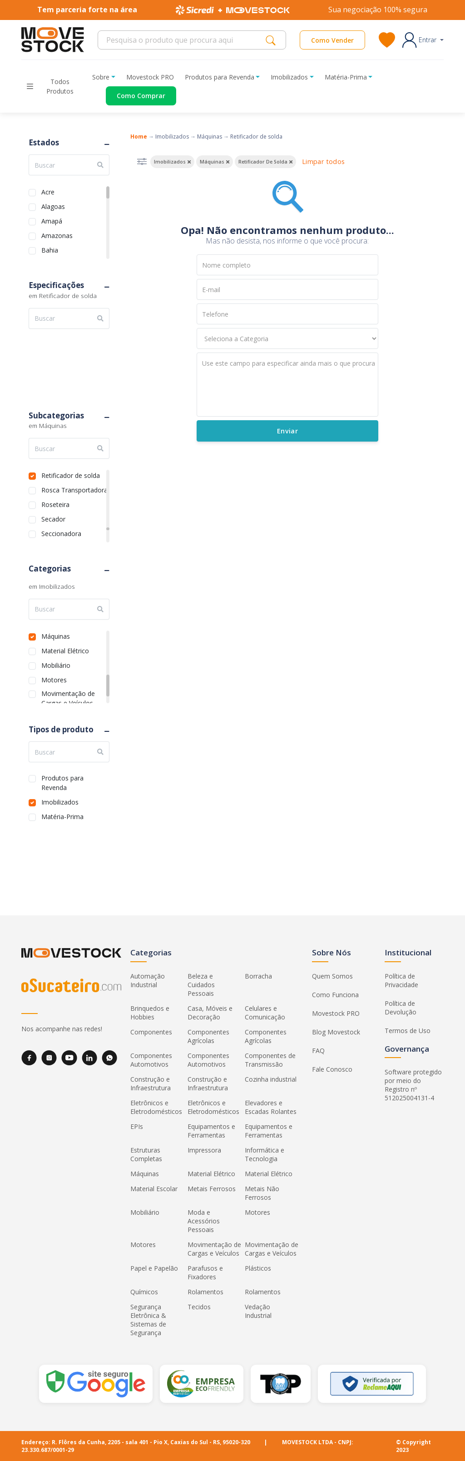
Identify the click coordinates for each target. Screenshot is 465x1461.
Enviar (287, 431)
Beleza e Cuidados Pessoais (201, 985)
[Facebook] (29, 1057)
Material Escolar (154, 1188)
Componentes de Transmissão (270, 1059)
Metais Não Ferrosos (262, 1193)
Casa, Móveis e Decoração (210, 1012)
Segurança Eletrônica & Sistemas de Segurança (148, 1319)
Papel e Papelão (154, 1268)
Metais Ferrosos (212, 1188)
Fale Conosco (332, 1069)
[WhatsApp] (109, 1057)
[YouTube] (69, 1057)
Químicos (144, 1291)
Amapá (51, 220)
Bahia (49, 249)
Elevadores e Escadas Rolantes (271, 1107)
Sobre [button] (100, 77)
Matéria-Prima (62, 815)
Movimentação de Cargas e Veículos (68, 692)
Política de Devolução (400, 1007)
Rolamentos (205, 1291)
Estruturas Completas (146, 1154)
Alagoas (53, 205)
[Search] (184, 40)
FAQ (318, 1050)
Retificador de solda (70, 474)
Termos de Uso (407, 1030)
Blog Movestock (336, 1032)
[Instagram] (49, 1057)
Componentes (151, 1032)
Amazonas (57, 234)
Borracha (258, 976)
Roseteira (55, 503)
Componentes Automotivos (151, 1059)
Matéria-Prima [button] (346, 77)
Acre (47, 191)
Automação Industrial (147, 980)
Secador (53, 518)
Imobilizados (60, 801)
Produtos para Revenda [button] (219, 77)
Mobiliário (55, 664)
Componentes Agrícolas (208, 1036)
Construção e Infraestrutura (150, 1083)
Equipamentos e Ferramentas (211, 1130)
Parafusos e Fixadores (205, 1272)
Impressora (204, 1150)
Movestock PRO (150, 77)
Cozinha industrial (271, 1079)
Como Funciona (335, 994)
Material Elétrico (65, 649)
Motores (54, 679)
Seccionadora (61, 532)
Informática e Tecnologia (264, 1154)
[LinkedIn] (89, 1057)
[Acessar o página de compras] (134, 96)
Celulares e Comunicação (265, 1012)
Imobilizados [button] (289, 77)
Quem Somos (332, 976)
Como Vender (332, 40)
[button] (423, 40)
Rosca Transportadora (74, 489)
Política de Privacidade (401, 980)
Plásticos (258, 1268)
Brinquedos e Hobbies (149, 1012)
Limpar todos (323, 161)
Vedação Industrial (258, 1311)
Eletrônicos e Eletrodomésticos (156, 1107)
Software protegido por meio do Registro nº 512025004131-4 (413, 1085)
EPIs (136, 1126)
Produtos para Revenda (62, 777)
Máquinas (55, 635)
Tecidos (199, 1306)
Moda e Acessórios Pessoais (204, 1221)
